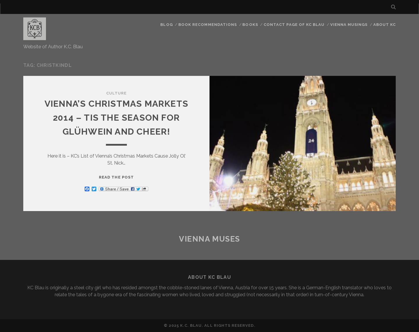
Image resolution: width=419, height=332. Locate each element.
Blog (166, 24)
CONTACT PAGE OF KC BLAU (294, 24)
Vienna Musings (349, 24)
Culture (116, 93)
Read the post (116, 177)
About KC (384, 24)
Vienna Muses (209, 239)
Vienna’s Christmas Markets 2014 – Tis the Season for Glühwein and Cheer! (116, 118)
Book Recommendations (207, 24)
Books (250, 24)
